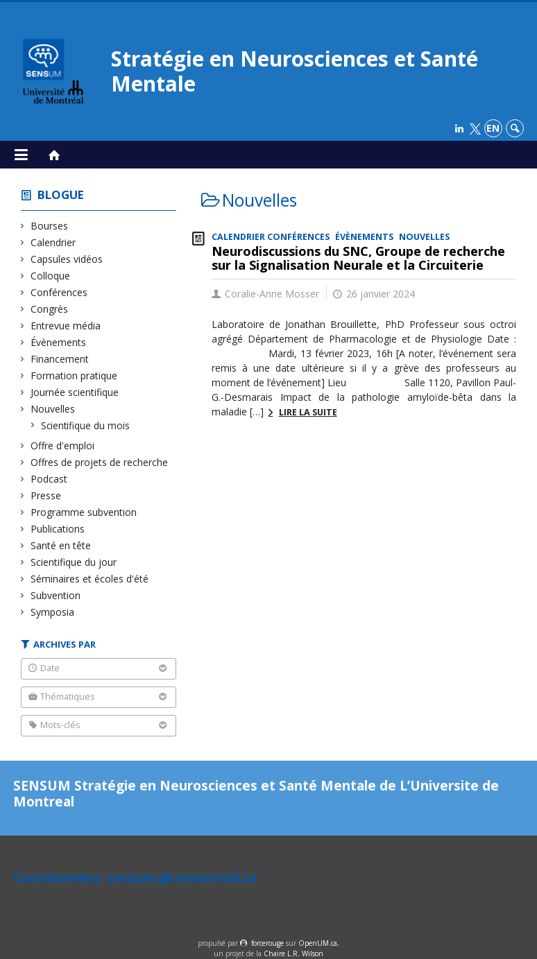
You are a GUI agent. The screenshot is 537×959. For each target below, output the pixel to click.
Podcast (49, 478)
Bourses (49, 225)
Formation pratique (74, 375)
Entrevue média (66, 325)
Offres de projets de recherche (99, 462)
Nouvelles (53, 408)
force (267, 943)
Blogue (60, 194)
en (493, 128)
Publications (58, 528)
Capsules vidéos (67, 259)
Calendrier (53, 242)
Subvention (55, 595)
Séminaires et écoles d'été (89, 578)
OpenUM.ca (317, 943)
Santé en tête (61, 545)
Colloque (50, 275)
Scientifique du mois (86, 425)
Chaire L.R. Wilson (293, 953)
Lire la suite (308, 412)
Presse (46, 495)
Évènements (58, 342)
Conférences (59, 292)
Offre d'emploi (62, 445)
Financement (60, 358)
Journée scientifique (75, 392)
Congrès (49, 309)
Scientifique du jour (74, 562)
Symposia (52, 612)
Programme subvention (84, 512)
